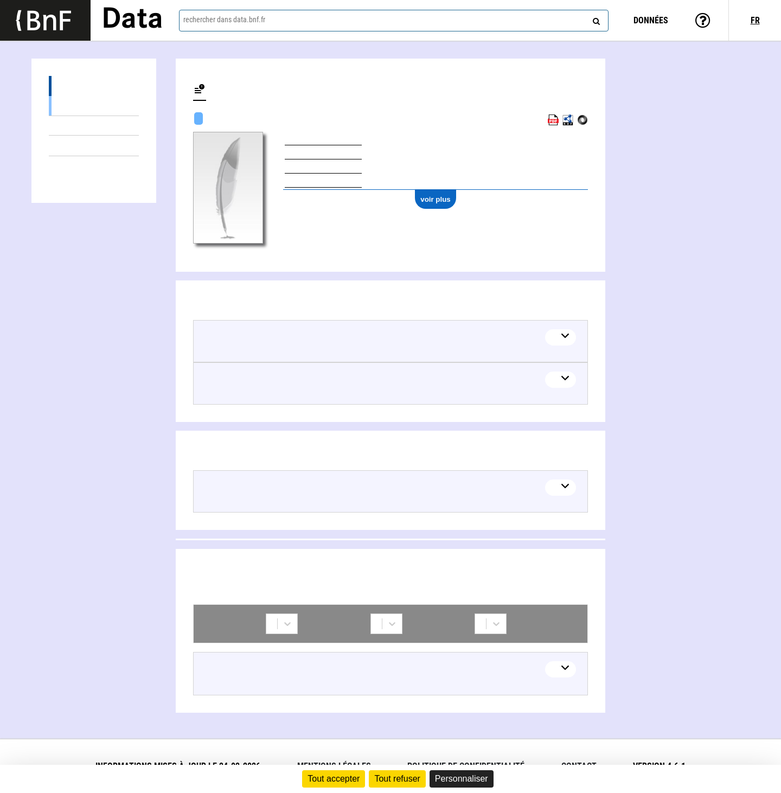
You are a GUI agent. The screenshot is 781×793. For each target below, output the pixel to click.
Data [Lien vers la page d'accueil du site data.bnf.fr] (132, 20)
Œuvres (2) (94, 86)
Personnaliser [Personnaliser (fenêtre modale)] (461, 778)
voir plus (435, 199)
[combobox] (394, 20)
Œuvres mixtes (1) (94, 105)
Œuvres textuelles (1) (94, 125)
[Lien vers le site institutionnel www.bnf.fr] (45, 20)
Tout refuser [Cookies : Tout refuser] (397, 778)
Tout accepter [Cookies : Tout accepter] (334, 778)
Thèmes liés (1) (94, 146)
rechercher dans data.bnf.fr (224, 19)
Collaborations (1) (94, 166)
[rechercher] (595, 19)
